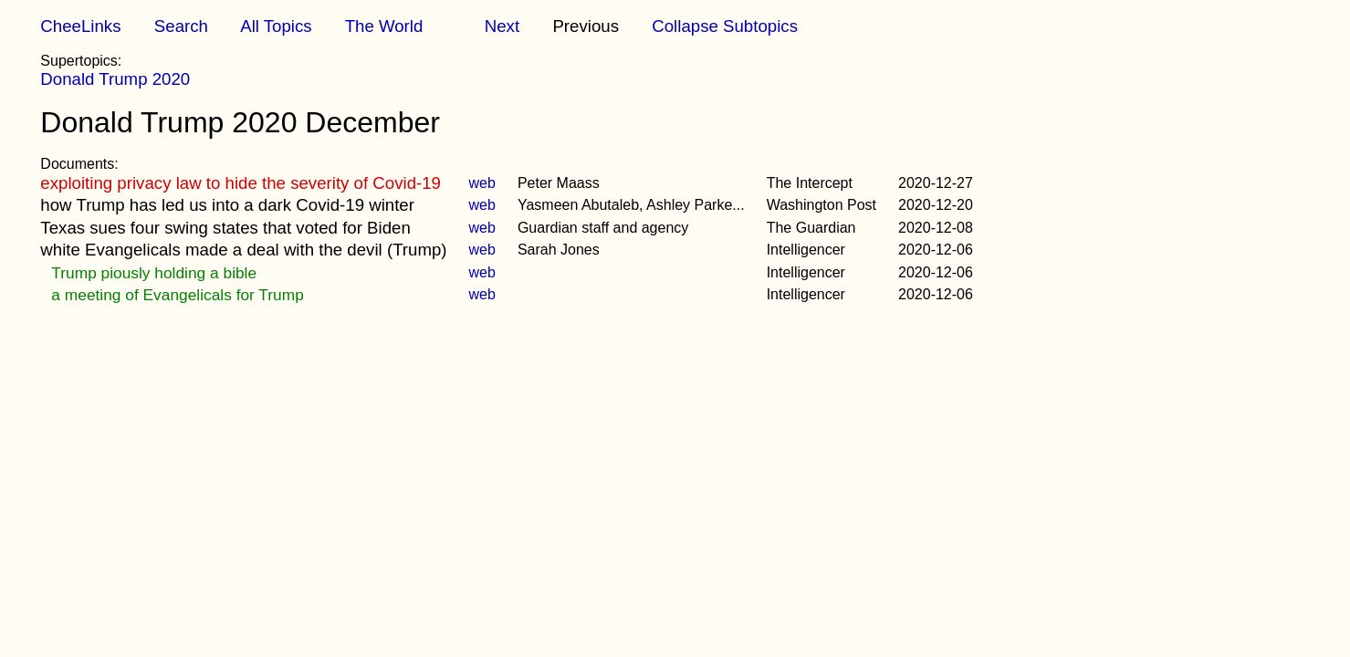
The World (384, 26)
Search (181, 26)
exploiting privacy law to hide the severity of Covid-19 (240, 183)
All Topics (275, 26)
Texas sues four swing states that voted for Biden (225, 227)
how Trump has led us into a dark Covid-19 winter (227, 204)
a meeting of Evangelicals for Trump (177, 295)
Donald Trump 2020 (115, 79)
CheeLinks (80, 26)
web (482, 183)
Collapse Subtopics (725, 26)
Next (502, 26)
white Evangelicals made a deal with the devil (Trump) (243, 249)
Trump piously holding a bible (153, 273)
